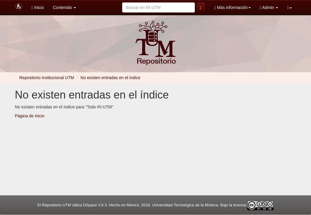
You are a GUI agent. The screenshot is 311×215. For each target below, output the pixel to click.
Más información (232, 7)
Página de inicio (30, 115)
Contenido (64, 7)
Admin (269, 7)
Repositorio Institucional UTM (46, 77)
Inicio (37, 7)
